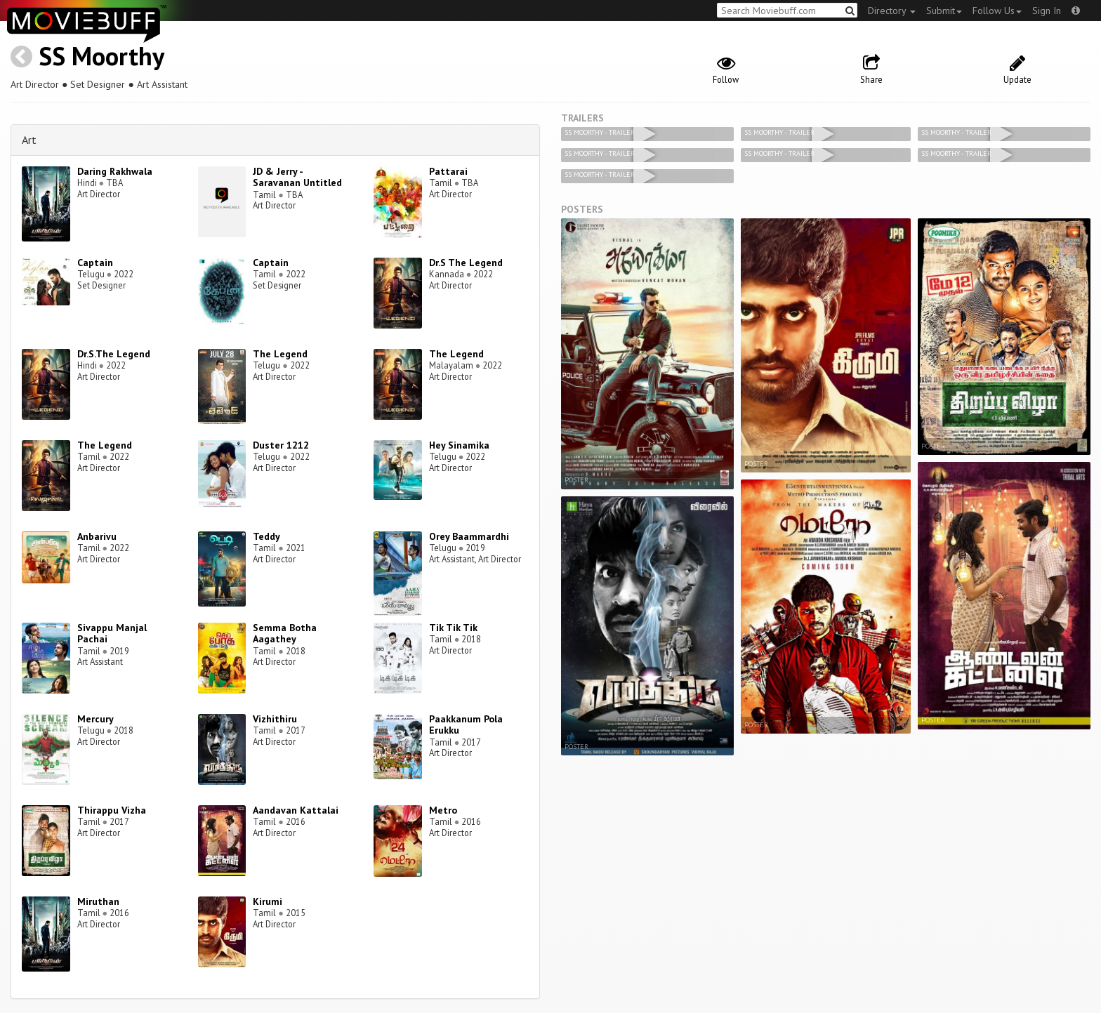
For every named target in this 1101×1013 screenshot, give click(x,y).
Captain (95, 262)
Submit (944, 10)
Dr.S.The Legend (113, 353)
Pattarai (448, 171)
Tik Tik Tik (453, 627)
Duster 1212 (281, 445)
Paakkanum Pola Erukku (466, 725)
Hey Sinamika (459, 445)
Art (29, 140)
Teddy (266, 536)
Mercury (95, 719)
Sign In (1046, 10)
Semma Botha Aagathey (285, 633)
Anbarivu (97, 536)
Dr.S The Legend (466, 262)
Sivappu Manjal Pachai (112, 633)
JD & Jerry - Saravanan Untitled (297, 177)
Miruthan (98, 901)
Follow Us (997, 10)
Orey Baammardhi (469, 536)
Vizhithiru (275, 719)
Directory (892, 10)
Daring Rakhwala (114, 171)
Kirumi (267, 901)
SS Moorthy (101, 55)
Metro (443, 810)
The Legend (280, 353)
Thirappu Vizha (111, 810)
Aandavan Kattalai (295, 810)
